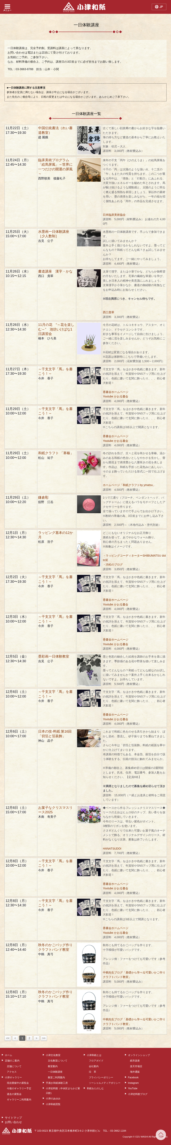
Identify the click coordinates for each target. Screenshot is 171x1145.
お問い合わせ (13, 1122)
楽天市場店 (136, 1066)
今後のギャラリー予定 (19, 1088)
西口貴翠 (108, 312)
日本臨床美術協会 (114, 214)
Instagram (133, 1083)
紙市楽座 (135, 1060)
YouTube (133, 1088)
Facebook (133, 1077)
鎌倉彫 (43, 497)
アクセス (12, 1071)
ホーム (8, 1055)
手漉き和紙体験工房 (57, 1083)
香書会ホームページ (115, 392)
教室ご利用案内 (56, 1077)
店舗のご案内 (12, 1060)
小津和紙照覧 (53, 1104)
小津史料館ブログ (137, 1094)
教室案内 (53, 1066)
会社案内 (94, 1066)
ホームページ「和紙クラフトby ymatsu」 (129, 485)
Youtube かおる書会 (115, 396)
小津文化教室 (53, 1055)
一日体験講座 (55, 1071)
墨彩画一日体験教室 (53, 656)
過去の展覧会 (14, 1094)
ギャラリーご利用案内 (19, 1099)
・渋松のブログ (113, 564)
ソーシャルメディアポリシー (104, 1083)
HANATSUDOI (112, 848)
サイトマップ (13, 1117)
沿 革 (92, 1071)
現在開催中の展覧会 (18, 1083)
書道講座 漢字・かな (55, 271)
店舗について (14, 1066)
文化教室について (57, 1060)
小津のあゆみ (53, 1098)
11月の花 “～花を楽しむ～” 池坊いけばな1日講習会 (56, 329)
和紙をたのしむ (95, 1088)
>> (43, 1038)
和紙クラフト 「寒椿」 (56, 453)
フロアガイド (96, 1060)
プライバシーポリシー (101, 1077)
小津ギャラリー (13, 1077)
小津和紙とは (94, 1055)
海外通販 (135, 1071)
